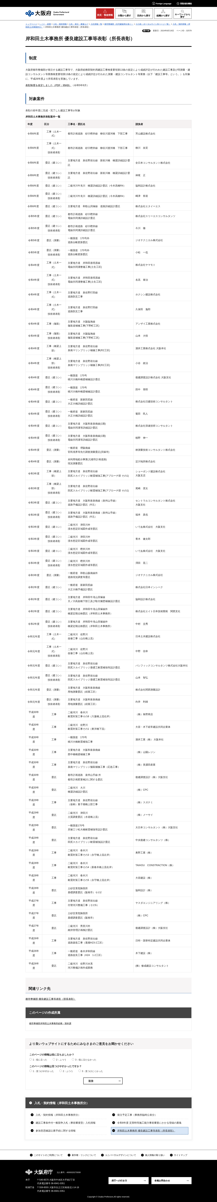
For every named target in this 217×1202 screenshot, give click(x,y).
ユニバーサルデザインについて (120, 1155)
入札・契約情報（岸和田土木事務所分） (61, 1103)
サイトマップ (180, 1155)
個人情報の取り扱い (155, 1155)
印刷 (147, 31)
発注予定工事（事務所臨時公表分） (137, 1115)
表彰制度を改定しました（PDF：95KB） (48, 85)
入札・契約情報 (60, 24)
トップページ (31, 24)
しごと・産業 (45, 24)
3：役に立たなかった (85, 1060)
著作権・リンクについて (84, 1155)
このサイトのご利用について (48, 1155)
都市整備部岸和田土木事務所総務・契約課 (50, 1023)
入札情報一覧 (96, 24)
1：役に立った (40, 1060)
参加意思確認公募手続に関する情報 (56, 1130)
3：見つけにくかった (92, 1071)
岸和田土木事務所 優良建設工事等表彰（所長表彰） (146, 1130)
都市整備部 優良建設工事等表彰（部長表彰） (50, 999)
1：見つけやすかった (43, 1071)
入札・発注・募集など (78, 24)
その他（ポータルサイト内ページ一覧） (153, 24)
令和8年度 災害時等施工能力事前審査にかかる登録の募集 (149, 1122)
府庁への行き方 (119, 1180)
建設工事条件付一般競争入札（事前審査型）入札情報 (65, 1122)
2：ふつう (61, 1060)
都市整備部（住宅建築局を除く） (118, 24)
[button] (162, 3)
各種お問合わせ (162, 1180)
